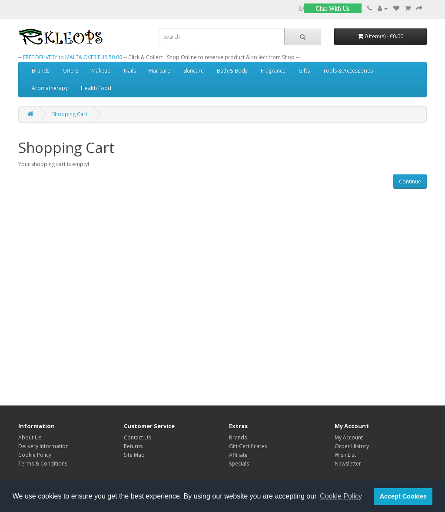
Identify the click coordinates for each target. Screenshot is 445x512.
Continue (410, 181)
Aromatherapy (50, 88)
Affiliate (238, 455)
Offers (70, 70)
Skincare (193, 70)
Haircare (159, 70)
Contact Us (137, 437)
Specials (239, 463)
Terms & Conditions (42, 463)
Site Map (134, 455)
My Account (349, 437)
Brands (41, 70)
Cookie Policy (34, 455)
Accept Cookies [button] (403, 496)
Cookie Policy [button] (341, 496)
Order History (352, 446)
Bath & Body (232, 70)
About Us (29, 437)
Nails (130, 70)
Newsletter (348, 463)
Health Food (96, 88)
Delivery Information (43, 446)
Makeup (101, 70)
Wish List (345, 455)
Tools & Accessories (348, 70)
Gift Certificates (248, 446)
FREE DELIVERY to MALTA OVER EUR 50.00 (72, 57)
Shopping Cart (69, 114)
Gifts (304, 70)
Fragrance (273, 70)
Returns (133, 446)
